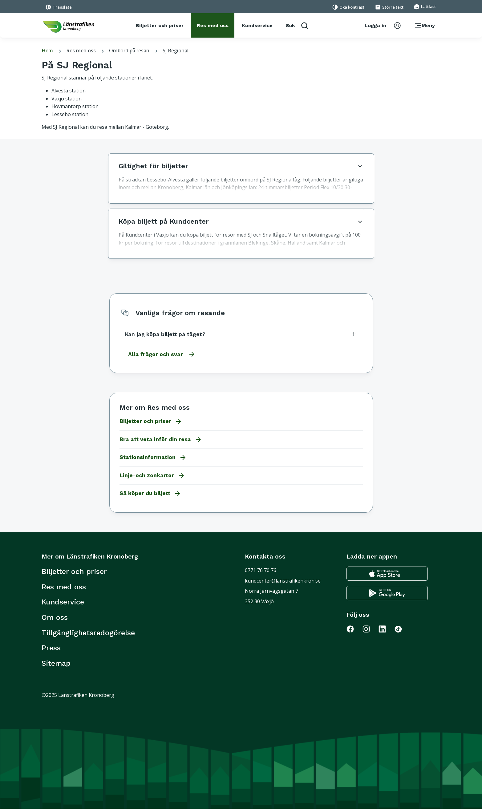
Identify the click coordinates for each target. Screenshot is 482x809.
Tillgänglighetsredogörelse (88, 632)
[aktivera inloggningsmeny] (383, 25)
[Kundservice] (257, 25)
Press (51, 648)
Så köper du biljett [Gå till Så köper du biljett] (150, 493)
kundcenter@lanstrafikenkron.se (283, 580)
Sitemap (56, 663)
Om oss (55, 617)
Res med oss (86, 50)
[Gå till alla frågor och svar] (160, 354)
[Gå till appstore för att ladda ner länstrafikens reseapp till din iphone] (387, 574)
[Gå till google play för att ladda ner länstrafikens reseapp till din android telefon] (387, 593)
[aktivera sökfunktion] (297, 25)
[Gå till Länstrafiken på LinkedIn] (386, 629)
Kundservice (63, 602)
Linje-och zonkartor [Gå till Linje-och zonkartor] (152, 475)
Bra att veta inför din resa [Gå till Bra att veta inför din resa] (160, 439)
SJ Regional (175, 50)
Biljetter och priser (74, 571)
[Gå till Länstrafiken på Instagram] (370, 629)
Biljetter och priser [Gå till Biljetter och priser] (150, 421)
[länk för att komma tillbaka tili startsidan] (68, 27)
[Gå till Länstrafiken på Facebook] (353, 629)
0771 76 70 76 (260, 570)
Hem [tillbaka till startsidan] (52, 50)
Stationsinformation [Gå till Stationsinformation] (153, 457)
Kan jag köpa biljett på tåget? (241, 334)
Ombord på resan (134, 50)
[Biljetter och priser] (159, 25)
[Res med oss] (212, 25)
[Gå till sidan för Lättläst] (425, 6)
